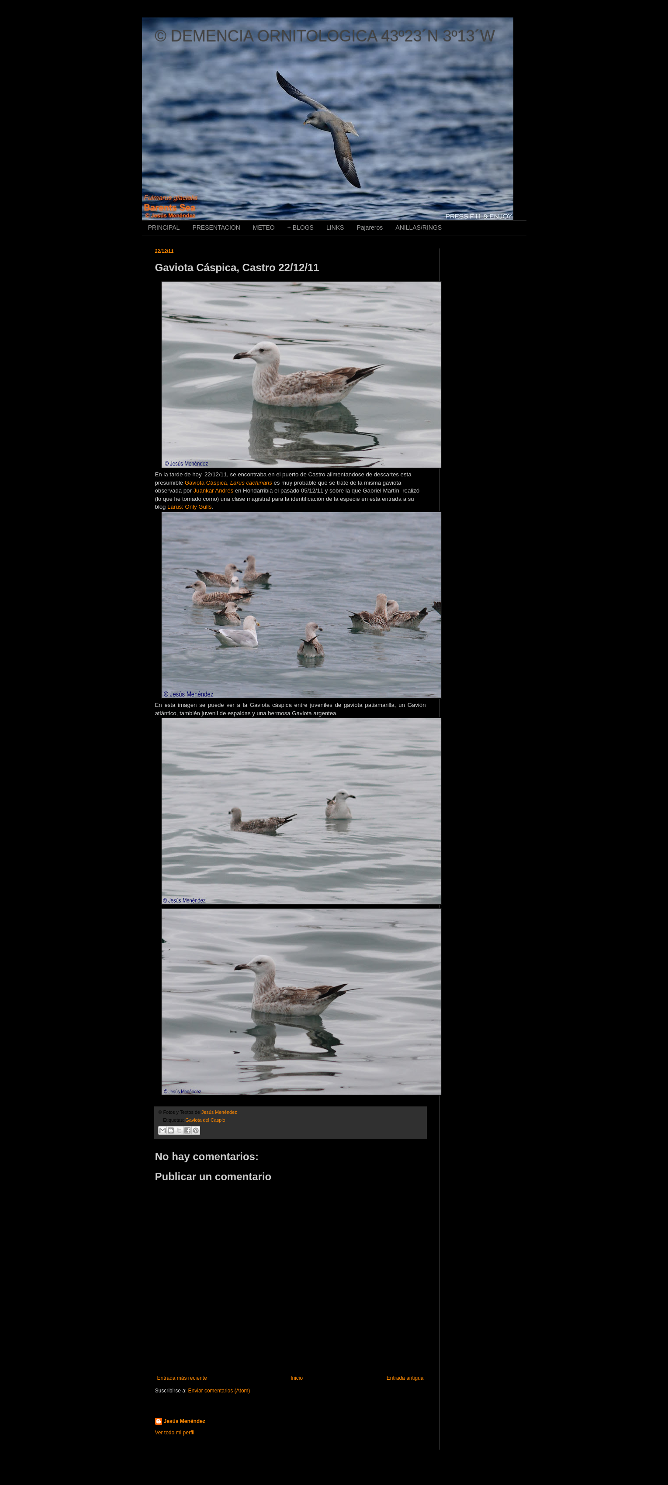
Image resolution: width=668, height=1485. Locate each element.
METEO (264, 227)
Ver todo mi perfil (174, 1433)
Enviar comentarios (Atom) (219, 1391)
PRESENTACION (216, 227)
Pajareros (369, 227)
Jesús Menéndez (184, 1421)
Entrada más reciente (182, 1378)
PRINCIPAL (164, 227)
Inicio (297, 1378)
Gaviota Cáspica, (228, 482)
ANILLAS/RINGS (418, 227)
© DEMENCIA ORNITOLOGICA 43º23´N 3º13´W (325, 36)
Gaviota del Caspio (205, 1120)
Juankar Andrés (213, 490)
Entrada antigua (405, 1378)
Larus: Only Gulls (189, 506)
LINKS (335, 227)
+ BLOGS (300, 227)
